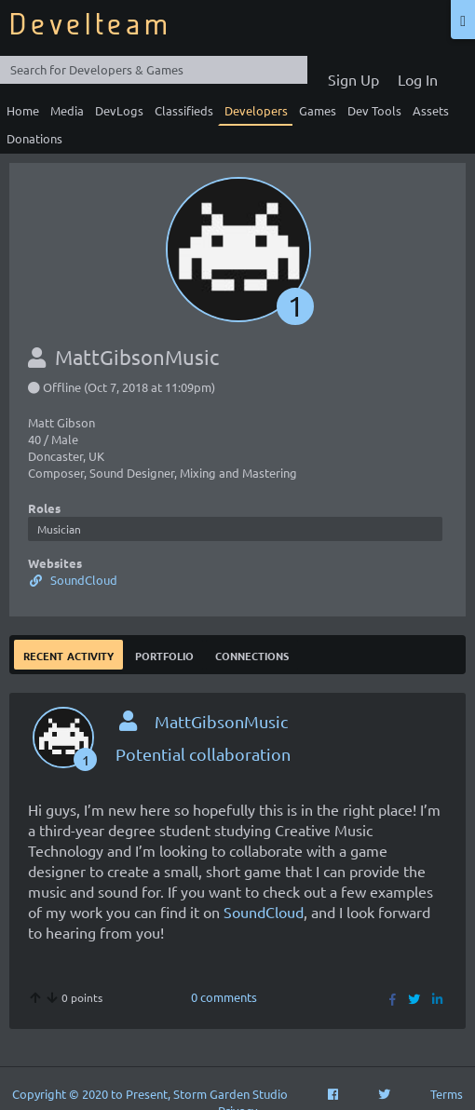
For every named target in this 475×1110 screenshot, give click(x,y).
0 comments (224, 997)
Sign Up (353, 79)
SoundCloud (72, 580)
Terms (446, 1094)
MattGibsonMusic (221, 721)
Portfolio (164, 654)
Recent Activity (68, 654)
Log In (418, 79)
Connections (252, 654)
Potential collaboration (203, 754)
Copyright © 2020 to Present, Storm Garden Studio (150, 1094)
